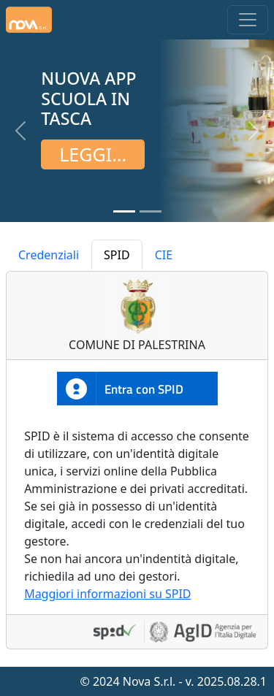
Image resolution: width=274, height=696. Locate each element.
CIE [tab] (163, 255)
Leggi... (92, 154)
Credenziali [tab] (48, 255)
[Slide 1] (124, 211)
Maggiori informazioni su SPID (107, 594)
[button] (20, 130)
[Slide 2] (150, 211)
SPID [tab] (117, 255)
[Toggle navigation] (247, 19)
